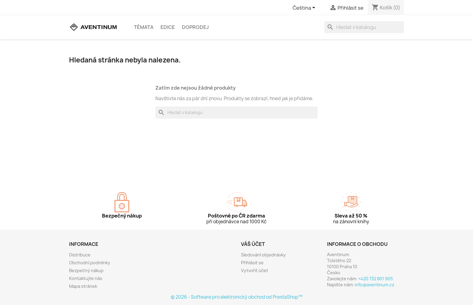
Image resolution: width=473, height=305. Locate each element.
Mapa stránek (83, 286)
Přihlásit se (252, 262)
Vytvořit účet (254, 270)
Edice (167, 27)
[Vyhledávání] (364, 27)
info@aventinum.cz (374, 285)
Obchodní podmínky (89, 262)
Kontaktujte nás (85, 278)
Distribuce (79, 255)
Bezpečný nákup (86, 270)
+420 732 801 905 (375, 278)
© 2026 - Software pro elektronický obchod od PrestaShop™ (237, 297)
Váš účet (253, 244)
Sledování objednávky (263, 255)
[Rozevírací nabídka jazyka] (305, 8)
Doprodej (195, 27)
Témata (144, 27)
